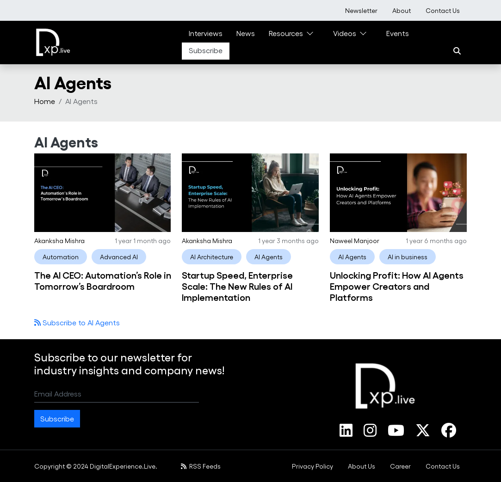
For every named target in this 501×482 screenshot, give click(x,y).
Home (44, 101)
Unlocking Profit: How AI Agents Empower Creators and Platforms (397, 285)
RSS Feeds (201, 466)
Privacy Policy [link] (312, 466)
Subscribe (57, 418)
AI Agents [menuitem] (81, 101)
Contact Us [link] (443, 10)
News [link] (245, 33)
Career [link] (400, 466)
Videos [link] (344, 33)
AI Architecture (211, 257)
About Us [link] (361, 466)
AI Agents (268, 257)
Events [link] (397, 33)
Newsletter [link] (361, 10)
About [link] (401, 10)
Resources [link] (286, 33)
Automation (61, 257)
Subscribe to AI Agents (80, 322)
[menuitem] (361, 10)
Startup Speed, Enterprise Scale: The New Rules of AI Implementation (237, 285)
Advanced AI (119, 257)
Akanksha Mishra (59, 240)
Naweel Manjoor (354, 240)
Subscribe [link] (206, 50)
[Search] (457, 51)
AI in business (407, 257)
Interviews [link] (206, 33)
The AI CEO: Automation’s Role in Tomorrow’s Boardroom (102, 280)
